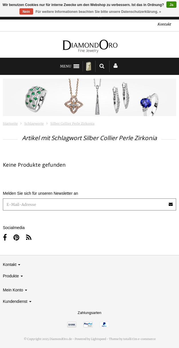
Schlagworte (34, 124)
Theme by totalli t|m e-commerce (132, 339)
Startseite (10, 124)
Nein (26, 12)
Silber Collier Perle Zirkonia (72, 124)
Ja (171, 5)
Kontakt (164, 24)
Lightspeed (98, 339)
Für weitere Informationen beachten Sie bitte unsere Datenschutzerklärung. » (98, 12)
